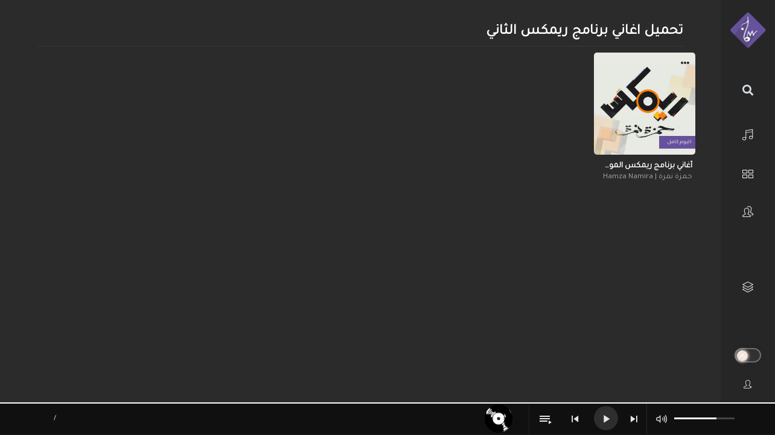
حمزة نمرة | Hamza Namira (647, 177)
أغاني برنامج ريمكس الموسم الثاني (644, 166)
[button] (685, 65)
